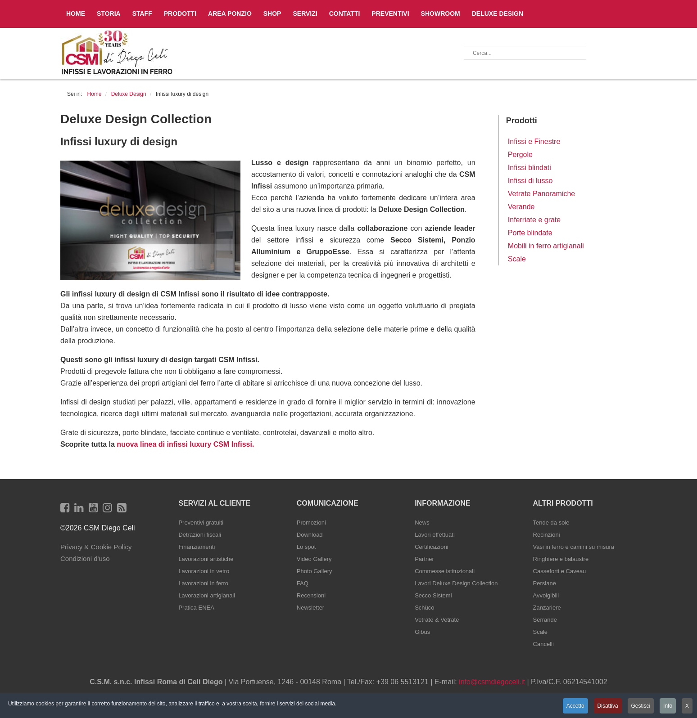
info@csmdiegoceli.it (492, 682)
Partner (424, 559)
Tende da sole (551, 522)
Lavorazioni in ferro (203, 583)
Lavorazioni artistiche (205, 559)
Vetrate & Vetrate (437, 619)
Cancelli (543, 644)
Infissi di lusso (530, 180)
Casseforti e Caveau (559, 571)
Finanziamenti (196, 546)
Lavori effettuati (435, 534)
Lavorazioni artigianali (206, 595)
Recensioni (311, 595)
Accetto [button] (575, 706)
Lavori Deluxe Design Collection (456, 583)
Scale (517, 259)
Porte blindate (530, 233)
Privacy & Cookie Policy (95, 547)
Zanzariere (547, 607)
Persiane (544, 583)
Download (310, 534)
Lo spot (306, 546)
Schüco (424, 607)
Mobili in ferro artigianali (546, 246)
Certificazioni (431, 546)
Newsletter (310, 607)
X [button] (687, 706)
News (422, 522)
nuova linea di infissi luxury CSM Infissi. (184, 444)
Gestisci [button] (640, 706)
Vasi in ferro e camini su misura (573, 546)
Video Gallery (314, 559)
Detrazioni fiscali (199, 534)
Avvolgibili (546, 595)
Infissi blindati (529, 167)
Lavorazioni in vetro (203, 571)
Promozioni (311, 522)
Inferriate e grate (534, 220)
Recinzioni (546, 534)
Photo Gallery (314, 571)
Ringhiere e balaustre (561, 559)
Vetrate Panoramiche (541, 193)
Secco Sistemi (433, 595)
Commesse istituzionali (445, 571)
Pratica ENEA (196, 607)
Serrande (545, 619)
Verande (521, 207)
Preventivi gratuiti (200, 522)
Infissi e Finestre (534, 141)
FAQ (302, 583)
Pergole (520, 154)
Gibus (422, 631)
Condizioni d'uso (85, 558)
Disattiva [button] (607, 706)
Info (667, 706)
